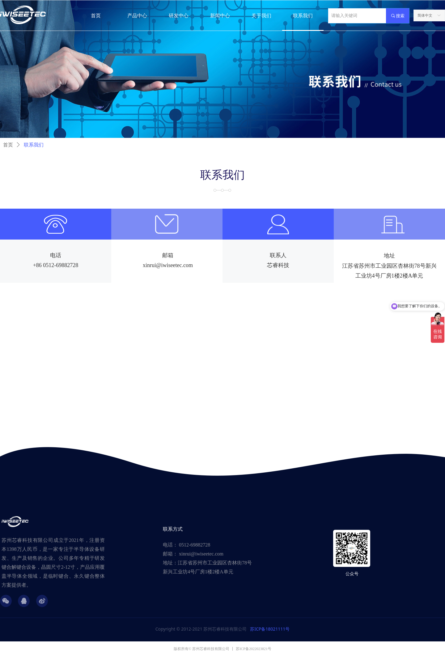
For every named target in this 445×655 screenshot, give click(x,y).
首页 (8, 144)
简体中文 (424, 15)
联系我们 (34, 144)
